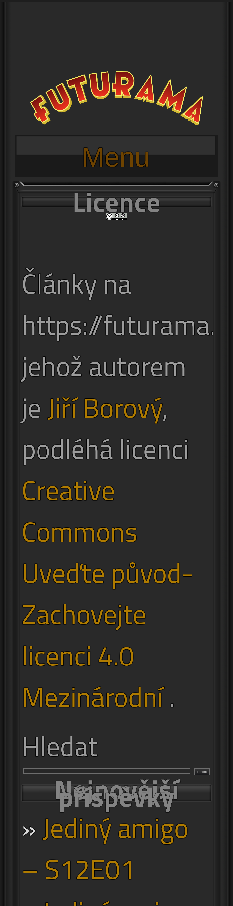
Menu (116, 148)
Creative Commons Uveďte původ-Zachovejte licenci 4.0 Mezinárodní (107, 593)
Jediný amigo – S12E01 (105, 848)
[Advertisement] (116, 37)
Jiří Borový (104, 407)
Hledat (60, 746)
